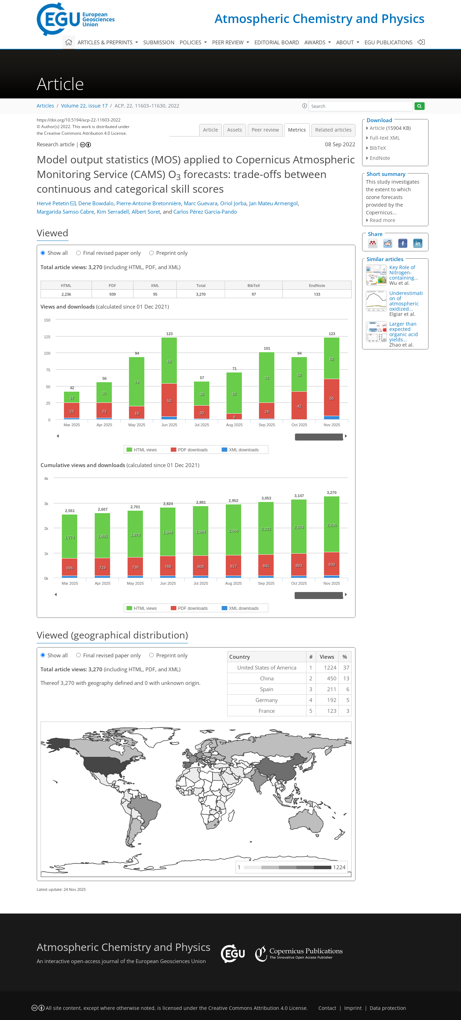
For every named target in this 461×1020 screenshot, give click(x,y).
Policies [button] (191, 42)
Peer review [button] (228, 42)
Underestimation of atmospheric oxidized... (406, 301)
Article (210, 130)
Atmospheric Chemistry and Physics (320, 18)
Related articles (333, 130)
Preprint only (168, 252)
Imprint (353, 1008)
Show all (54, 252)
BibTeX (378, 148)
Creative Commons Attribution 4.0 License (257, 1008)
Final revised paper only (108, 252)
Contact (327, 1008)
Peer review (265, 130)
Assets (234, 130)
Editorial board (276, 42)
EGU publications (388, 42)
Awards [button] (315, 42)
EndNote (380, 158)
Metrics (297, 130)
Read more (382, 220)
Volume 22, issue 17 (84, 106)
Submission (158, 42)
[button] (304, 106)
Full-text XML (385, 137)
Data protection (388, 1008)
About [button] (345, 42)
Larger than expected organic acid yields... (403, 331)
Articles (45, 106)
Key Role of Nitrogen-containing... (403, 272)
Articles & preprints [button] (106, 42)
